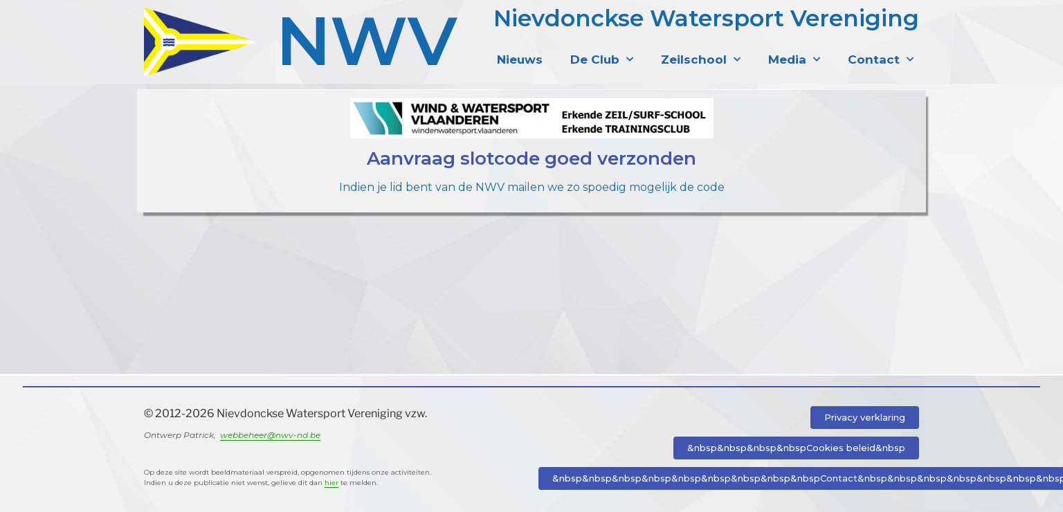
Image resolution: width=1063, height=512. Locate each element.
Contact (881, 59)
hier (331, 482)
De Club (601, 59)
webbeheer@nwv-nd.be (270, 435)
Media (794, 59)
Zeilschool (701, 59)
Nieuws (520, 59)
